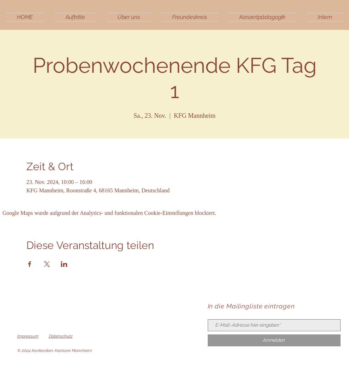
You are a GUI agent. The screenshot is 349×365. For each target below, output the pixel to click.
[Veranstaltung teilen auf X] (47, 264)
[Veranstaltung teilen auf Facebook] (29, 264)
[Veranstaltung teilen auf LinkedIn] (64, 264)
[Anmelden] (274, 340)
